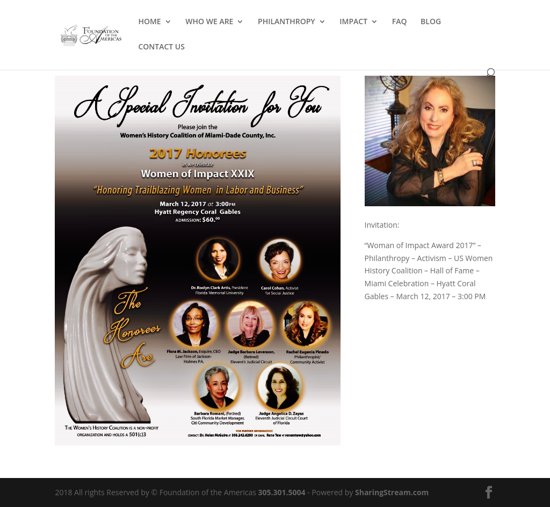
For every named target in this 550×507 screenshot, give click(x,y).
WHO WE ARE (209, 22)
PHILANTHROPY (286, 22)
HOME (149, 22)
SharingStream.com (392, 492)
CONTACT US (161, 47)
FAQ (399, 22)
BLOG (431, 22)
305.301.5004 (282, 492)
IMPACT (353, 22)
